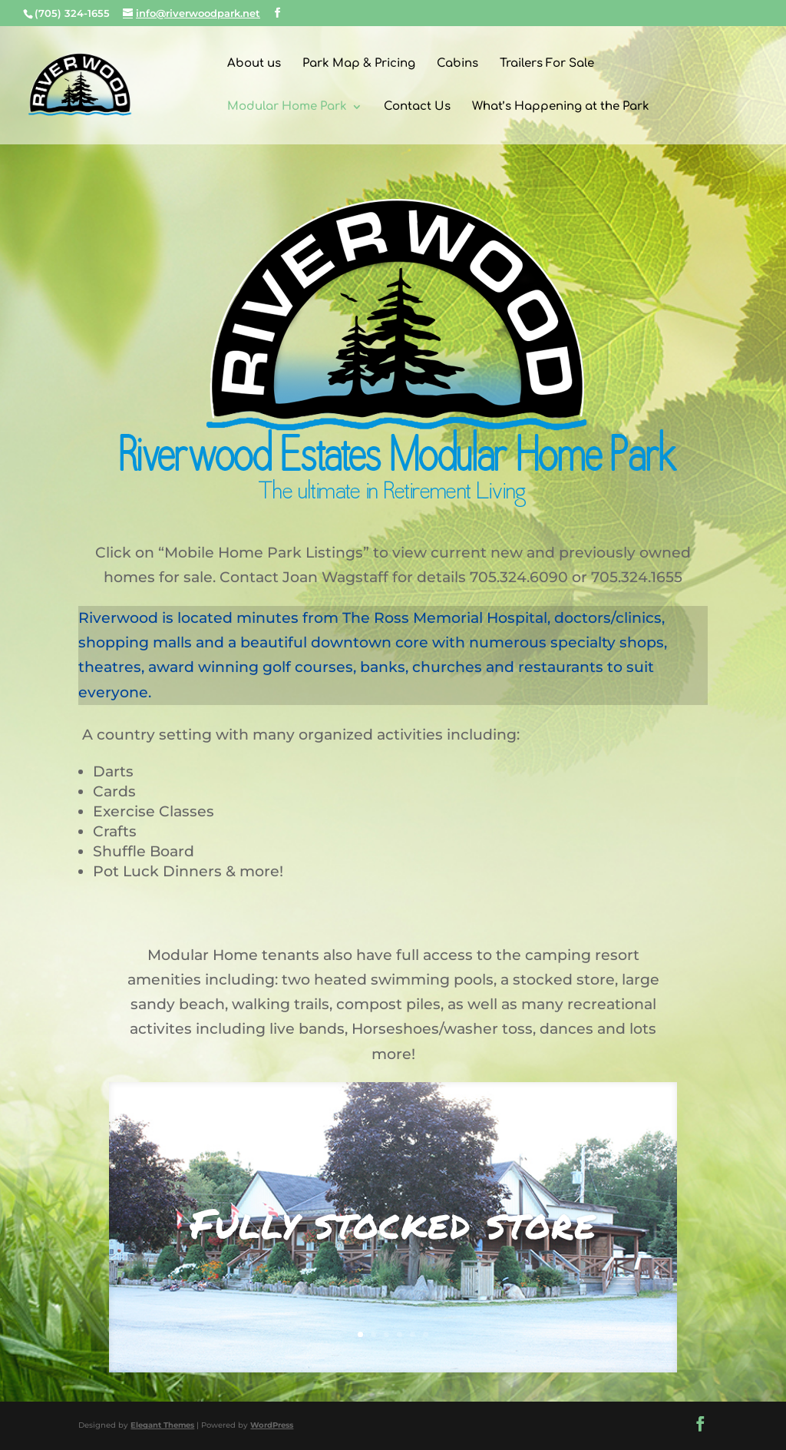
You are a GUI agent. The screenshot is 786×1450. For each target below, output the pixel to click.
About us (254, 64)
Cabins (457, 64)
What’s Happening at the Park (560, 107)
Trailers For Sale (547, 64)
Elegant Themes (162, 1425)
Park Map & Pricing (358, 64)
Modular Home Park (287, 107)
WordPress (271, 1425)
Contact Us (417, 107)
